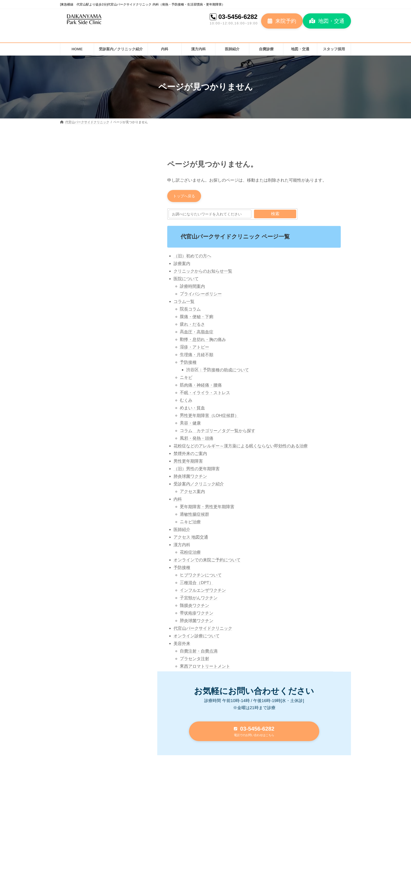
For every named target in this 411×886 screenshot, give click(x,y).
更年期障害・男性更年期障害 (207, 508)
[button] (282, 21)
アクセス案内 (192, 493)
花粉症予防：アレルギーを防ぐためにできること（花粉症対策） (116, 202)
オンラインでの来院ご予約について (207, 561)
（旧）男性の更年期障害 (197, 470)
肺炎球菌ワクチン (190, 477)
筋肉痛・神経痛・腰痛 (201, 386)
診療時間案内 (192, 287)
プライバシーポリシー (201, 295)
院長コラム (190, 310)
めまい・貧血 (192, 409)
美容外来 (182, 645)
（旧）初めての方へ (192, 257)
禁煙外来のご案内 (190, 455)
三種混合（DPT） (196, 584)
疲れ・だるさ (192, 325)
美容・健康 (190, 424)
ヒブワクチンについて (201, 576)
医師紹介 (182, 531)
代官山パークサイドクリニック (203, 629)
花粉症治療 (190, 553)
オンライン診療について (197, 637)
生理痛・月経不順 (196, 356)
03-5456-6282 (237, 16)
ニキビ (186, 379)
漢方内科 (182, 546)
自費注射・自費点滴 (199, 652)
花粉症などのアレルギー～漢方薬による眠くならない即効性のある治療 (241, 447)
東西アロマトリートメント (205, 667)
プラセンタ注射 (194, 660)
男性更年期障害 (188, 462)
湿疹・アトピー (194, 348)
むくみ (186, 401)
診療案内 (182, 265)
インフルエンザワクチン (203, 591)
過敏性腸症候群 (194, 515)
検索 (275, 215)
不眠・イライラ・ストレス (205, 394)
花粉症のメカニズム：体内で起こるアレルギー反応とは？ (116, 232)
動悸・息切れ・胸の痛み (203, 341)
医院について (186, 280)
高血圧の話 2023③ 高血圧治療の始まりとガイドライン (116, 291)
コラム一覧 (184, 303)
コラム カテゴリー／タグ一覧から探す (217, 432)
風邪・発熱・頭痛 (196, 439)
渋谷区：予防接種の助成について (217, 371)
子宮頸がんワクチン (199, 599)
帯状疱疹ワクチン (196, 614)
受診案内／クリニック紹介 (199, 485)
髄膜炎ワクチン (194, 607)
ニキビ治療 (190, 523)
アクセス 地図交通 (191, 538)
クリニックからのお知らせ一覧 (203, 272)
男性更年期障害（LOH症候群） (209, 417)
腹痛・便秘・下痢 (196, 318)
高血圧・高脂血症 (196, 333)
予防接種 (188, 363)
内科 (178, 500)
